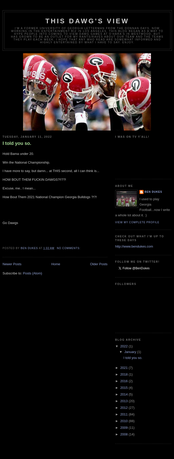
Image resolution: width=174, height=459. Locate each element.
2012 (124, 408)
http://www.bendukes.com (134, 246)
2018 (124, 374)
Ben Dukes (153, 191)
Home (55, 264)
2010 (124, 421)
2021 (124, 368)
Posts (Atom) (32, 273)
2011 (124, 414)
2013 (124, 401)
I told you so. (17, 143)
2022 (124, 346)
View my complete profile (137, 222)
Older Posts (98, 264)
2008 (124, 434)
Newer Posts (12, 264)
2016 (124, 381)
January (130, 352)
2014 (124, 394)
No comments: (69, 248)
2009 (124, 428)
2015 (124, 388)
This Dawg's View (87, 21)
